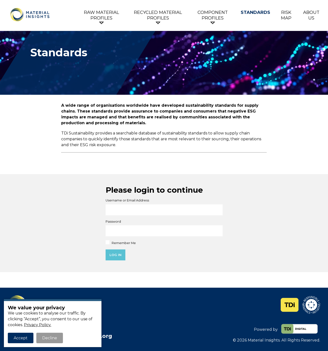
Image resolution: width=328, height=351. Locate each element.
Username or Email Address (127, 200)
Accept (21, 338)
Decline (49, 338)
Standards (255, 12)
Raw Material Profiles (101, 15)
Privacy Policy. (37, 325)
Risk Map (286, 15)
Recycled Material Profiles (158, 15)
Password (113, 221)
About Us (311, 15)
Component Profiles (213, 15)
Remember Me (121, 242)
